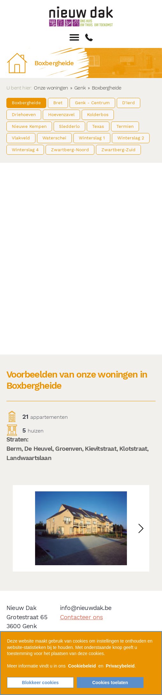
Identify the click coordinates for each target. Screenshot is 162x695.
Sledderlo (69, 126)
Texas (98, 126)
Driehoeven (24, 114)
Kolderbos (97, 114)
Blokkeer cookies (40, 682)
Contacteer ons (81, 617)
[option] (81, 528)
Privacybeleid (120, 665)
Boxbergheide (26, 102)
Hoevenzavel (61, 114)
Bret (58, 102)
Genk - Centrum (92, 102)
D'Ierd (128, 102)
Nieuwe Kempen (29, 126)
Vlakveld (21, 137)
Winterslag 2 (130, 137)
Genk (79, 88)
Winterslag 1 (92, 137)
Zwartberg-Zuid (118, 149)
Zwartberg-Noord (70, 149)
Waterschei (54, 137)
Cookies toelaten (110, 682)
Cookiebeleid (82, 665)
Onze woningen (51, 88)
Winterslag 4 (25, 149)
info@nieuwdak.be (85, 608)
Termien (125, 126)
